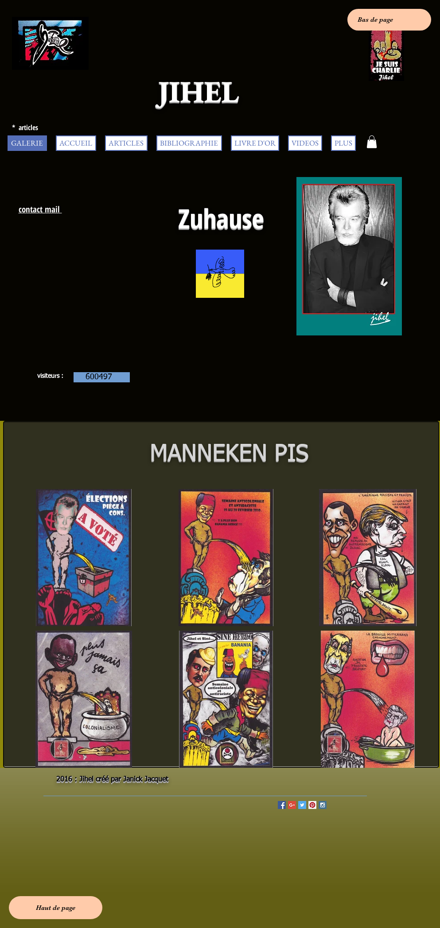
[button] (371, 141)
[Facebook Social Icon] (282, 805)
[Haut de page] (55, 907)
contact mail (40, 209)
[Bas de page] (389, 20)
